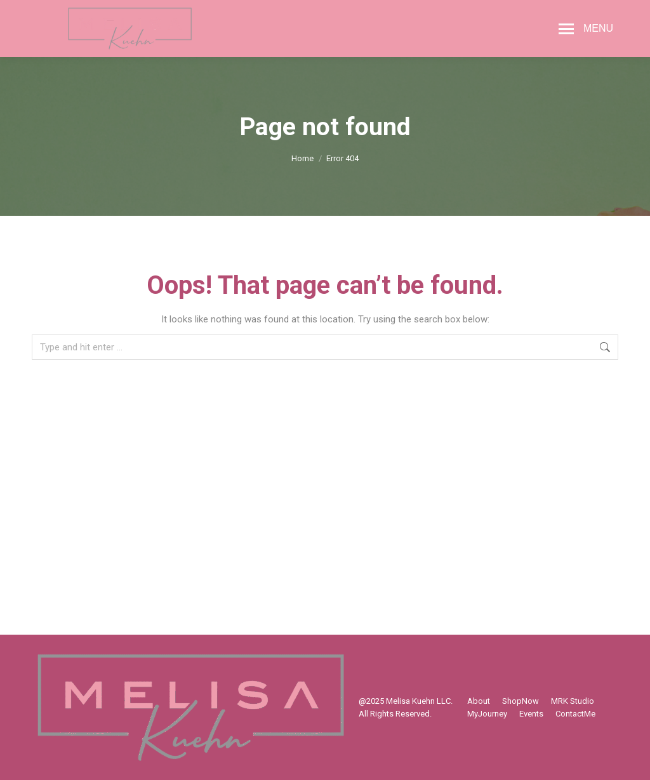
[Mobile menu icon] (586, 28)
